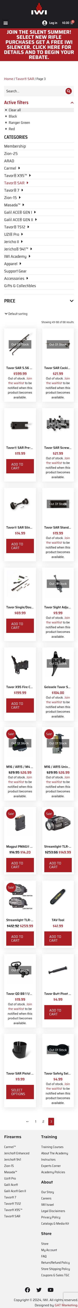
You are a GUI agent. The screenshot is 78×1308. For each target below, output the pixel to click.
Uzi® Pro (10, 1178)
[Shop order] (22, 314)
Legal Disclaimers (53, 1211)
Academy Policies (53, 1172)
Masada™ (10, 1172)
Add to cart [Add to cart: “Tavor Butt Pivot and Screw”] (55, 1012)
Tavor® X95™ (13, 1209)
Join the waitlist (20, 381)
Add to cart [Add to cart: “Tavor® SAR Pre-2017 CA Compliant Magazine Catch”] (17, 466)
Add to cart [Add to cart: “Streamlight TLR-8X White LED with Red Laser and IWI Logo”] (17, 938)
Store (44, 1243)
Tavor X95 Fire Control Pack (26, 687)
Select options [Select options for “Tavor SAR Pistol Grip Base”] (18, 1092)
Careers (46, 1198)
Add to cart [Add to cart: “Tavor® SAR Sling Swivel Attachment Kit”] (17, 546)
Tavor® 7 (10, 1197)
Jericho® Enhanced (16, 1153)
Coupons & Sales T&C (55, 1275)
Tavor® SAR (25, 78)
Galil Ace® (11, 1184)
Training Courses (52, 1147)
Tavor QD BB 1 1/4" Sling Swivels (29, 993)
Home (8, 78)
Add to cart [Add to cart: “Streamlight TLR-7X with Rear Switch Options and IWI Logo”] (55, 865)
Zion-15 (9, 1165)
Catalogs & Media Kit (55, 1223)
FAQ (44, 1256)
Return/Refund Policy (55, 1262)
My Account (49, 1250)
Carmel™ (10, 1147)
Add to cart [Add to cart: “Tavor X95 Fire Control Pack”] (17, 705)
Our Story (47, 1192)
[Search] (69, 91)
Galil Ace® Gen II (15, 1191)
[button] (5, 22)
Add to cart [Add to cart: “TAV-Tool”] (55, 938)
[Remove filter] (39, 110)
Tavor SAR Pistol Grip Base (25, 1073)
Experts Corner (51, 1165)
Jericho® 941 (12, 1159)
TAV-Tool (58, 920)
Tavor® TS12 (12, 1203)
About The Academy (54, 1153)
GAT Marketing (66, 1305)
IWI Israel (47, 1204)
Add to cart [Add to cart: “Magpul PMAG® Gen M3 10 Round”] (17, 865)
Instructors (48, 1159)
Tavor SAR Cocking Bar (60, 368)
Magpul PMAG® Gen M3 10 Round (31, 846)
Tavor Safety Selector (60, 1073)
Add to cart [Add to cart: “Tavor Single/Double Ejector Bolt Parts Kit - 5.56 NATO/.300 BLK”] (17, 626)
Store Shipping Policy (55, 1268)
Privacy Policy (50, 1217)
